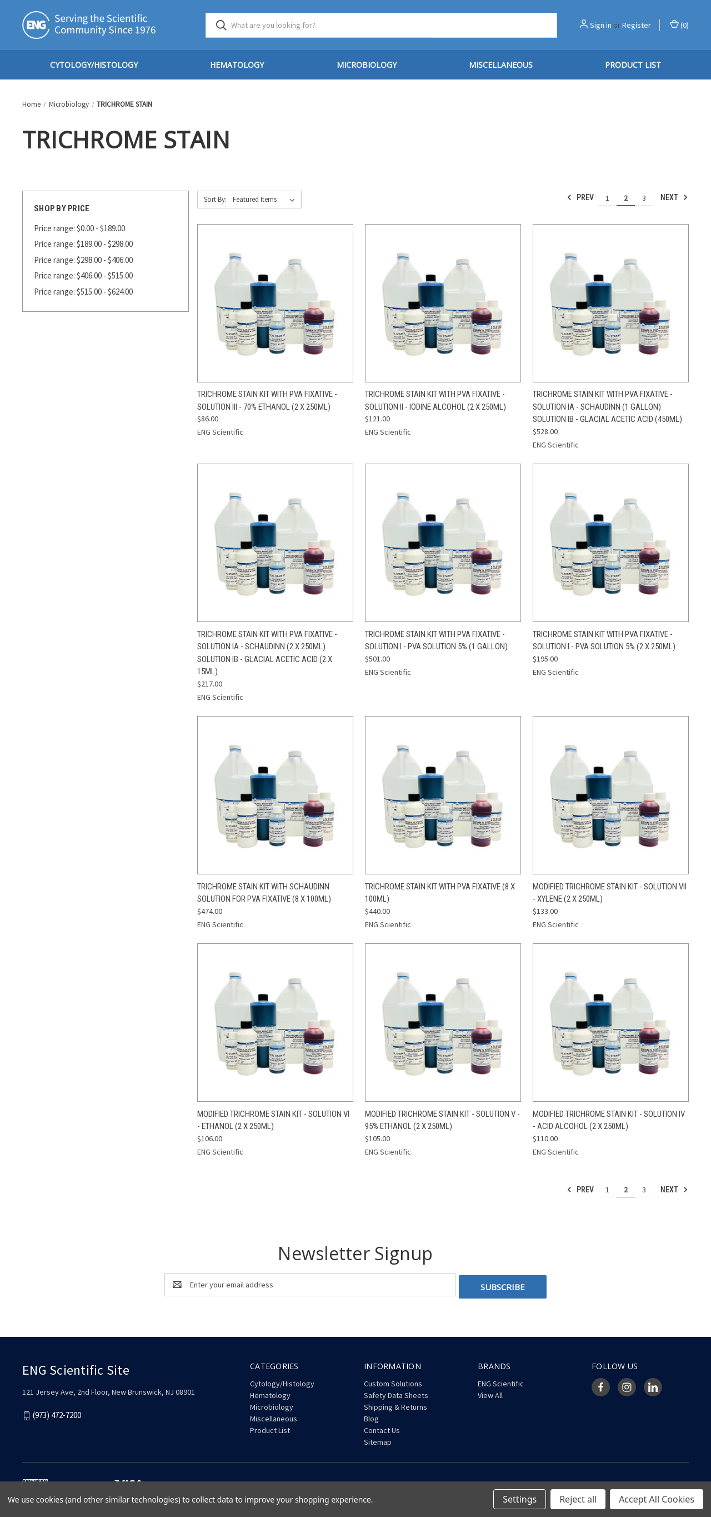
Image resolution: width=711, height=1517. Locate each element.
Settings (520, 1499)
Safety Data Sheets (396, 1393)
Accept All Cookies (656, 1499)
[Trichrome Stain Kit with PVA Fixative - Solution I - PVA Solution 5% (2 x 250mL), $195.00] (611, 543)
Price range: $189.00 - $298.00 (83, 243)
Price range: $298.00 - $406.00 (83, 260)
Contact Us (382, 1428)
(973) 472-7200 (57, 1412)
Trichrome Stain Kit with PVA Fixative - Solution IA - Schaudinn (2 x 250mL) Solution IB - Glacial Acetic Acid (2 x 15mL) (267, 653)
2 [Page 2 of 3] (626, 198)
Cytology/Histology (94, 64)
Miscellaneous (501, 64)
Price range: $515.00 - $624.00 (83, 291)
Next (674, 197)
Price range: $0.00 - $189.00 (79, 228)
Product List (633, 64)
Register (636, 25)
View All (490, 1393)
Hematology (237, 64)
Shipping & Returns (395, 1405)
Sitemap (378, 1440)
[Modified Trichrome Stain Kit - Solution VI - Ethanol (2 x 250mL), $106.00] (275, 1023)
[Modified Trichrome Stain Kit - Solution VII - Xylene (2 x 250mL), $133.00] (611, 795)
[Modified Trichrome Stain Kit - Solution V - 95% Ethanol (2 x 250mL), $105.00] (443, 1023)
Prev (580, 197)
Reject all (578, 1499)
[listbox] (266, 199)
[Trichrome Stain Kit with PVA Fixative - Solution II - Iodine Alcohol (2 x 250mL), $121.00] (443, 303)
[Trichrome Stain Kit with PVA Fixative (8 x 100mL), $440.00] (443, 795)
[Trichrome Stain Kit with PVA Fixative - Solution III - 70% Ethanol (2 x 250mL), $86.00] (275, 303)
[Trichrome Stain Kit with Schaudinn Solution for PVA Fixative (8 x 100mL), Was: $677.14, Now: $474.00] (275, 795)
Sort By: (215, 199)
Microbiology (367, 64)
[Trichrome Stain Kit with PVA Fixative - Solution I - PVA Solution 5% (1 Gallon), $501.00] (443, 543)
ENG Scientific (501, 1381)
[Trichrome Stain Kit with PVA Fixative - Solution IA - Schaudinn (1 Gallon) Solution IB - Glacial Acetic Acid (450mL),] (611, 303)
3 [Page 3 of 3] (644, 198)
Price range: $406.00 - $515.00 (83, 275)
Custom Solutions (393, 1381)
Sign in (601, 25)
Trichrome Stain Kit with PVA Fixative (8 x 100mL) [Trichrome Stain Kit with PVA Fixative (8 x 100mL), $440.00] (440, 893)
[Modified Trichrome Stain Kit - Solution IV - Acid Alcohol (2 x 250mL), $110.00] (611, 1023)
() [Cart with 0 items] (679, 24)
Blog (371, 1416)
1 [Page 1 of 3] (607, 198)
